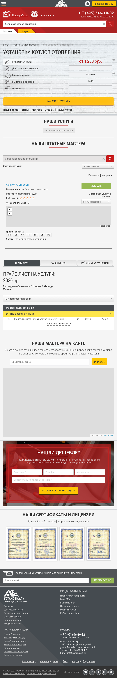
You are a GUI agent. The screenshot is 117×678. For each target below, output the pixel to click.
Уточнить (90, 74)
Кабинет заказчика (13, 655)
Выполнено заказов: (23, 81)
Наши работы (20, 15)
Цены (25, 109)
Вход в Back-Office (13, 623)
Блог (65, 661)
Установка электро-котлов (59, 130)
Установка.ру (28, 661)
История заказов (12, 620)
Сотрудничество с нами (16, 613)
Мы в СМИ (65, 599)
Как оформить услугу (14, 637)
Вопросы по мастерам (15, 644)
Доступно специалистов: (25, 68)
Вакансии (8, 606)
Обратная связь (12, 648)
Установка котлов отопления (20, 313)
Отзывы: (16, 88)
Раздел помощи (68, 610)
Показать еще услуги (58, 323)
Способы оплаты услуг (15, 641)
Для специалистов (13, 610)
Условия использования (14, 673)
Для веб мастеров (13, 634)
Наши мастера (47, 15)
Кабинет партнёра (69, 613)
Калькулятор (65, 109)
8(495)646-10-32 (78, 650)
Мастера (37, 109)
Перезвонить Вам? (104, 3)
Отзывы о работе (12, 616)
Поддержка (89, 661)
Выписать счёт (67, 603)
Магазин (44, 661)
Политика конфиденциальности (41, 673)
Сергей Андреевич (18, 184)
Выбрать (96, 186)
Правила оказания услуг (16, 651)
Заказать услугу (58, 101)
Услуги (6, 44)
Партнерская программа (72, 596)
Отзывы (49, 109)
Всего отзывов (20, 203)
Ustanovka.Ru (108, 435)
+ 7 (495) (96, 13)
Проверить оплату (69, 606)
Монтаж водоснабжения (26, 44)
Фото (55, 661)
